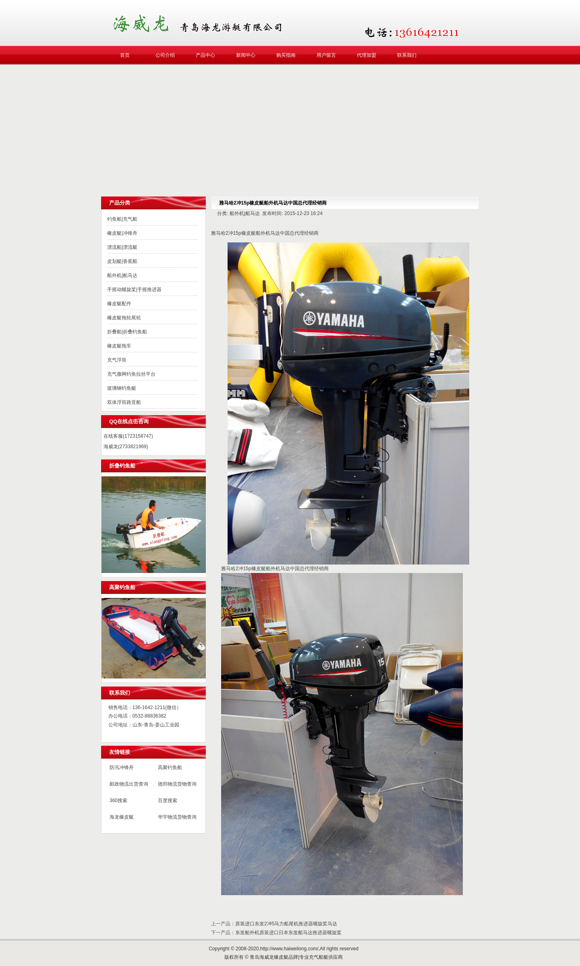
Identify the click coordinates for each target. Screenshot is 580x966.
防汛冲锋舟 (122, 767)
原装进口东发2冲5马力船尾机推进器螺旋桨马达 (286, 924)
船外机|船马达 (122, 275)
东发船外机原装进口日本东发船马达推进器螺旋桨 (288, 932)
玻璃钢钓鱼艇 (121, 388)
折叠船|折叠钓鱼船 (127, 332)
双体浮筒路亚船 (124, 402)
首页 (125, 55)
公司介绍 (165, 55)
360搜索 (118, 800)
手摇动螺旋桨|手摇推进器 (134, 289)
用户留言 (326, 55)
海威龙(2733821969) (126, 446)
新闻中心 (245, 55)
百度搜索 (167, 800)
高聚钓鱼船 (170, 767)
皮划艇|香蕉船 (122, 261)
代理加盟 (366, 55)
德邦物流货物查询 (177, 784)
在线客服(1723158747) (128, 436)
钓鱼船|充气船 (122, 219)
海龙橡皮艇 (122, 817)
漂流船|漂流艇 (122, 247)
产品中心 (205, 55)
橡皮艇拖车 (119, 346)
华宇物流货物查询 (177, 817)
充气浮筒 (116, 360)
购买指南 (286, 55)
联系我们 (406, 55)
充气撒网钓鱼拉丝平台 (131, 374)
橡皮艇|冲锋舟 (122, 233)
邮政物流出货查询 (129, 784)
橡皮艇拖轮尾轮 (124, 318)
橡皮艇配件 (119, 303)
